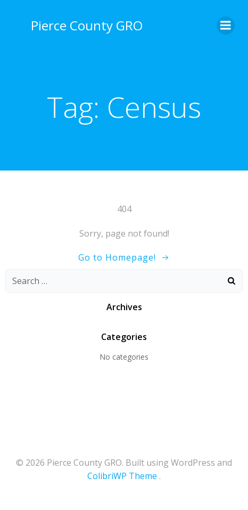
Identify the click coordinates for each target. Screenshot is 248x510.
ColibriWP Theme (122, 476)
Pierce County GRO (87, 25)
